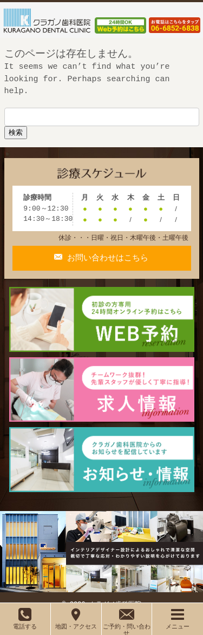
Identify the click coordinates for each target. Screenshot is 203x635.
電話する (25, 622)
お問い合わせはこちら (105, 244)
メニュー (177, 622)
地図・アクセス (76, 622)
